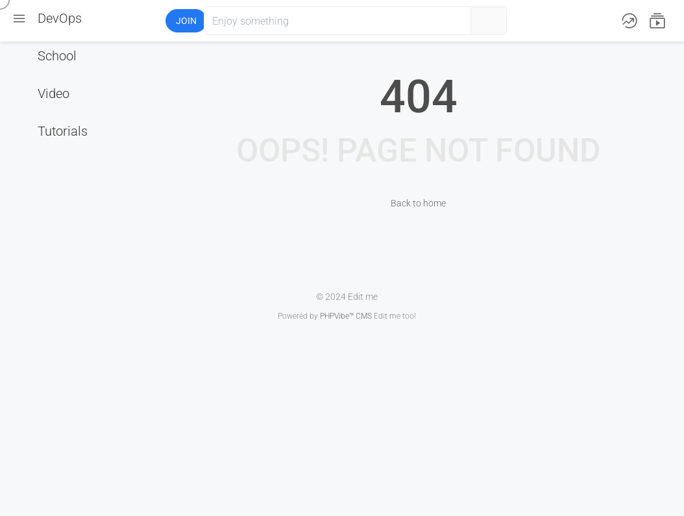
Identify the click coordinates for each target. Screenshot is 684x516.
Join (186, 21)
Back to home (418, 203)
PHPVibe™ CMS (346, 316)
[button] (117, 21)
